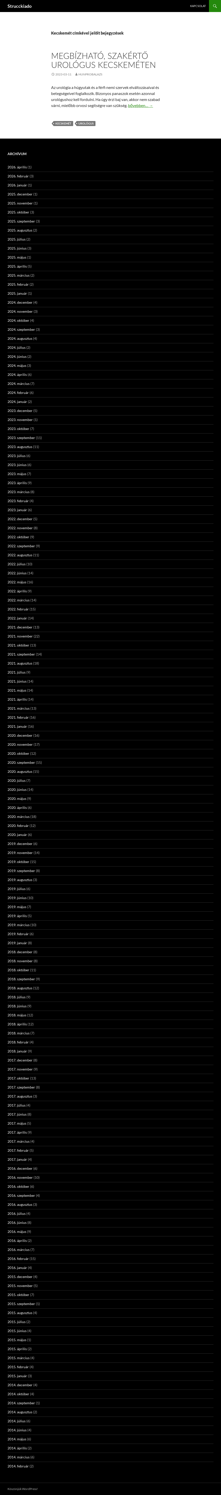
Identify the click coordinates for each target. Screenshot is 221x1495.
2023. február (18, 501)
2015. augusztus (20, 1313)
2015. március (19, 1358)
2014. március (19, 1457)
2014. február (18, 1466)
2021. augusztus (20, 663)
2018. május (17, 1015)
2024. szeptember (21, 329)
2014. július (17, 1421)
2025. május (17, 257)
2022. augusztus (20, 555)
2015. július (17, 1322)
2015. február (18, 1367)
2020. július (17, 780)
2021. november (20, 636)
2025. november (20, 203)
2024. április (17, 374)
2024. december (20, 302)
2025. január (17, 293)
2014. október (18, 1394)
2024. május (17, 365)
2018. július (17, 997)
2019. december (20, 843)
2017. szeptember (21, 1087)
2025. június (17, 248)
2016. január (17, 1267)
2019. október (18, 862)
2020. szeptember (21, 762)
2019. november (20, 852)
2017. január (17, 1159)
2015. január (17, 1376)
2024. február (18, 392)
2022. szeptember (21, 546)
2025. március (19, 275)
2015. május (17, 1340)
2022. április (17, 591)
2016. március (19, 1249)
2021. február (18, 717)
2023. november (20, 419)
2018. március (19, 1033)
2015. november (20, 1286)
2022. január (17, 618)
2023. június (17, 465)
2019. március (19, 925)
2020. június (17, 789)
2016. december (20, 1168)
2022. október (18, 537)
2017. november (20, 1069)
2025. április (17, 266)
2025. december (20, 194)
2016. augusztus (20, 1204)
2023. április (17, 483)
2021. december (20, 627)
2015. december (20, 1276)
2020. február (18, 825)
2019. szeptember (21, 871)
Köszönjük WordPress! (23, 1489)
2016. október (18, 1186)
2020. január (17, 834)
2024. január (17, 401)
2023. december (20, 410)
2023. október (18, 428)
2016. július (17, 1213)
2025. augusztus (20, 230)
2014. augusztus (20, 1412)
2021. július (17, 672)
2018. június (17, 1006)
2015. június (17, 1331)
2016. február (18, 1258)
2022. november (20, 528)
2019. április (17, 916)
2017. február (18, 1150)
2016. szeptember (21, 1195)
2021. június (17, 681)
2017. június (17, 1114)
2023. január (17, 510)
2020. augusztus (20, 771)
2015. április (17, 1349)
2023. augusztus (20, 447)
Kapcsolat (198, 6)
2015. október (18, 1295)
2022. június (17, 573)
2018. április (17, 1024)
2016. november (20, 1177)
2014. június (17, 1430)
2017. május (17, 1123)
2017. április (17, 1132)
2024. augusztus (20, 338)
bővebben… (140, 105)
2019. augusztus (20, 880)
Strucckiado (20, 6)
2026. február (18, 176)
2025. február (18, 284)
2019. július (17, 889)
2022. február (18, 609)
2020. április (17, 807)
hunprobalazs (90, 74)
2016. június (17, 1222)
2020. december (20, 735)
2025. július (17, 239)
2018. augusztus (20, 988)
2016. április (17, 1240)
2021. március (19, 708)
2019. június (17, 898)
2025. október (18, 212)
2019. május (17, 907)
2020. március (19, 816)
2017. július (17, 1105)
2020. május (17, 798)
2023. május (17, 474)
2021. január (17, 726)
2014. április (17, 1448)
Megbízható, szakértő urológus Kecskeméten (103, 60)
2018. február (18, 1042)
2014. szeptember (21, 1403)
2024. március (19, 383)
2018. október (18, 970)
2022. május (17, 582)
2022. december (20, 519)
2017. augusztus (20, 1096)
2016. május (17, 1231)
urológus (86, 123)
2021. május (17, 690)
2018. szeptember (21, 979)
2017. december (20, 1060)
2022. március (19, 600)
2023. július (17, 456)
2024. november (20, 311)
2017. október (18, 1078)
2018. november (20, 961)
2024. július (17, 347)
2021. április (17, 699)
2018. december (20, 952)
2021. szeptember (21, 654)
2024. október (18, 320)
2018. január (17, 1051)
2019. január (17, 943)
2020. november (20, 744)
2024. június (17, 356)
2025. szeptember (21, 221)
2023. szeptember (21, 438)
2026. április (17, 167)
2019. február (18, 934)
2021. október (18, 645)
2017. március (19, 1141)
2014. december (20, 1385)
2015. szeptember (21, 1304)
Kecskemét (63, 123)
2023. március (19, 492)
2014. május (17, 1439)
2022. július (17, 564)
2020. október (18, 753)
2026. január (17, 185)
